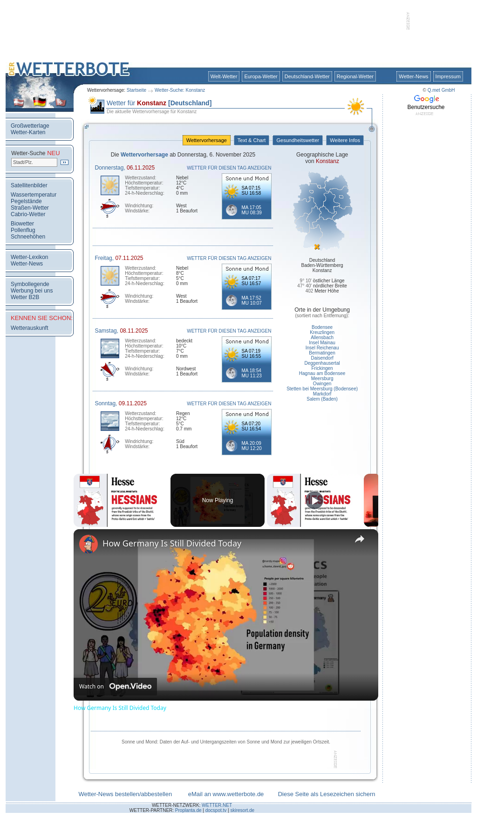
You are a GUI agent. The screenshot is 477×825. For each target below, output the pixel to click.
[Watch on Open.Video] (115, 686)
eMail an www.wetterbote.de (226, 794)
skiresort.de (242, 810)
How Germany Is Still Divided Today (171, 543)
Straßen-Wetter (30, 208)
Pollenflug (23, 230)
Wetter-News (413, 76)
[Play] (314, 500)
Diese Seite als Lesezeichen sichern (326, 794)
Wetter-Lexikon (29, 257)
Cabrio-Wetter (28, 214)
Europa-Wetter (260, 76)
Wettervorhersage (206, 140)
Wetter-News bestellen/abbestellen (125, 794)
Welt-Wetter (224, 76)
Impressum (448, 76)
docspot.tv (216, 810)
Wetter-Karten (28, 132)
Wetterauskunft (29, 328)
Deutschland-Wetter (307, 76)
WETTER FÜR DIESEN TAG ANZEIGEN (229, 167)
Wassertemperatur (33, 194)
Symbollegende (30, 284)
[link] (88, 544)
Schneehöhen (28, 236)
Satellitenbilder (29, 185)
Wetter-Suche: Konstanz (180, 90)
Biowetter (22, 223)
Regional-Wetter (355, 76)
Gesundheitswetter (297, 140)
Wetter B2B (25, 297)
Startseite (136, 90)
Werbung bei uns (32, 290)
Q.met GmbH (441, 90)
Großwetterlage (30, 126)
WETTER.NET (217, 805)
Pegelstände (26, 201)
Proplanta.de (188, 810)
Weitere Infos (344, 140)
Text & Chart (251, 140)
